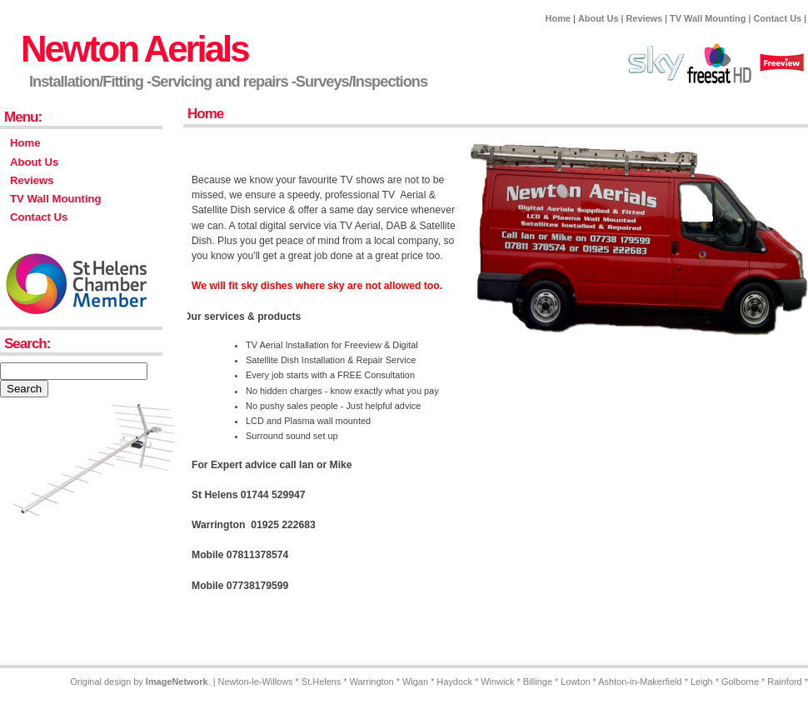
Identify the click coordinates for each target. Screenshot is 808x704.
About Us (598, 18)
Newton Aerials (134, 48)
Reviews (644, 18)
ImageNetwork (177, 682)
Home (558, 18)
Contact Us (777, 18)
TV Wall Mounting (708, 18)
